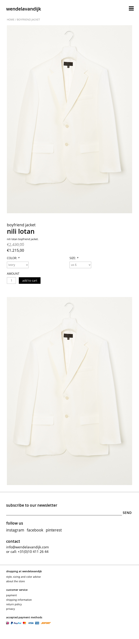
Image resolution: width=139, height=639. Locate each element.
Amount (13, 274)
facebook (35, 530)
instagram (15, 530)
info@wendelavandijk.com (27, 547)
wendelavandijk (23, 8)
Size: (74, 258)
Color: (13, 258)
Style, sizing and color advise (23, 576)
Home (10, 19)
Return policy (14, 604)
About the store (15, 581)
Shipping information (19, 599)
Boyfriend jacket (28, 19)
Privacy (10, 609)
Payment (11, 595)
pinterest (54, 530)
